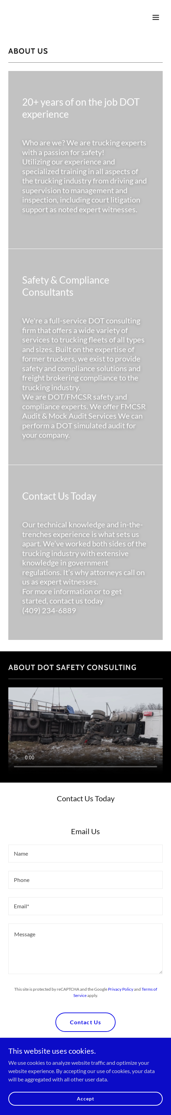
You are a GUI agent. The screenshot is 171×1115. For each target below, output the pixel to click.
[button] (156, 17)
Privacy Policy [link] (120, 989)
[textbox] (85, 854)
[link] (62, 22)
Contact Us (85, 1022)
